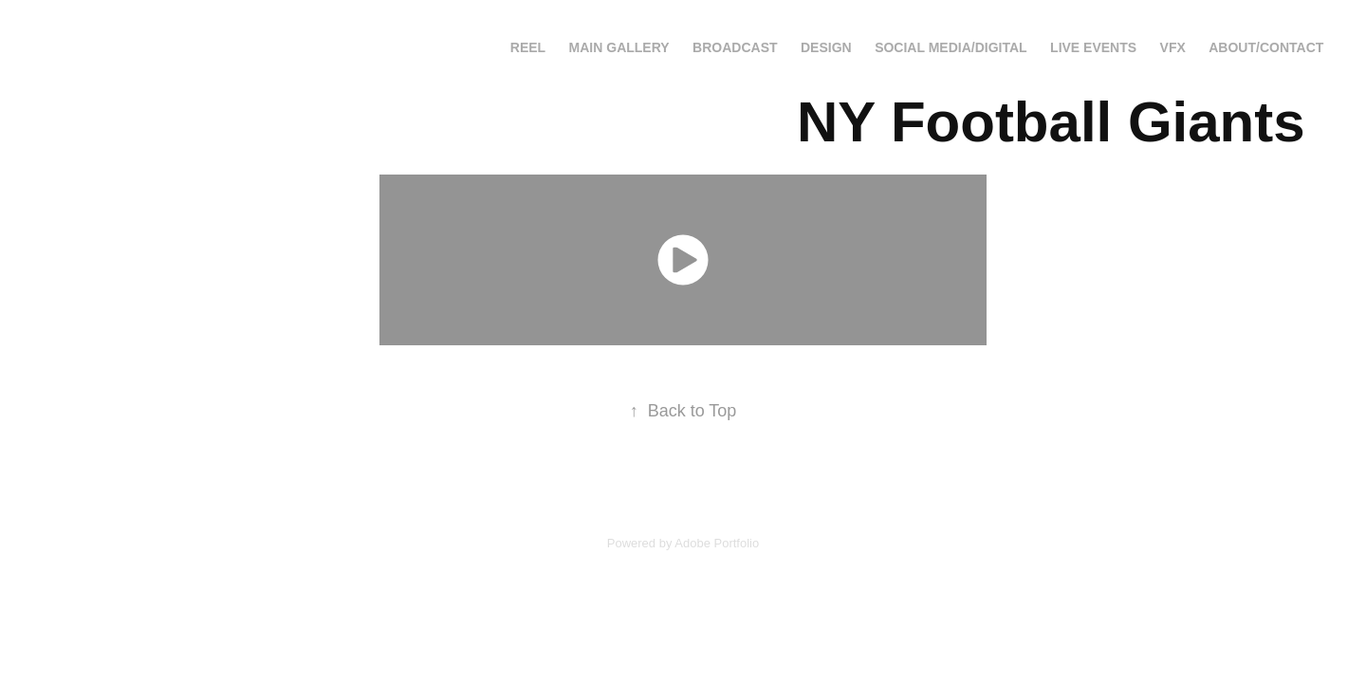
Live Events (1093, 47)
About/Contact (1266, 47)
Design (826, 47)
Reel (527, 47)
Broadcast (734, 47)
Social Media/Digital (950, 47)
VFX (1173, 47)
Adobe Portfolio (716, 543)
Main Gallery (619, 47)
